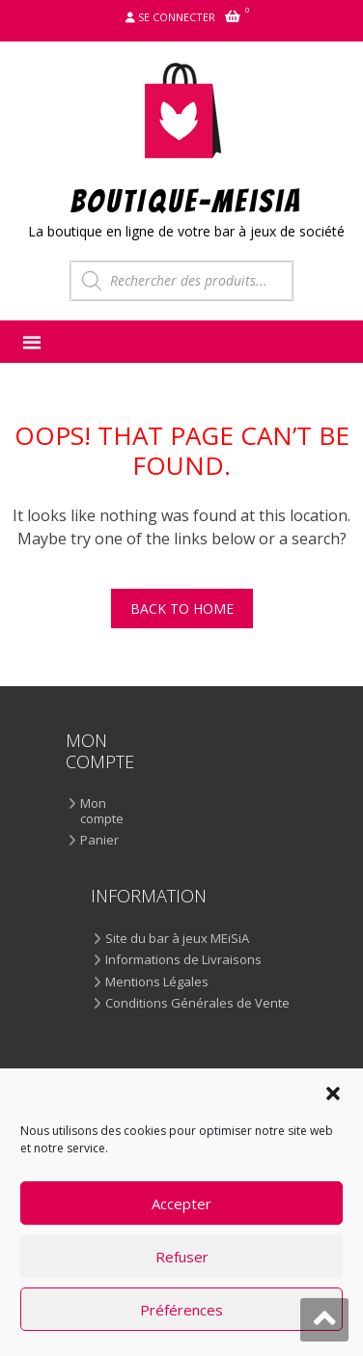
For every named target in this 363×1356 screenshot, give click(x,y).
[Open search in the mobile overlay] (181, 281)
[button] (333, 1093)
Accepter (181, 1203)
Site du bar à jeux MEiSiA (177, 939)
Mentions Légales (157, 982)
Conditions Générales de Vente (197, 1003)
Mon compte (102, 811)
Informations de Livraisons (183, 960)
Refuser (182, 1256)
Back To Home (182, 608)
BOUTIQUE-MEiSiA (186, 200)
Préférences (181, 1309)
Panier (99, 840)
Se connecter (176, 17)
